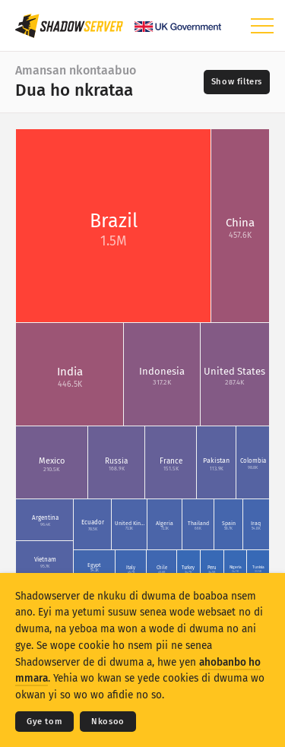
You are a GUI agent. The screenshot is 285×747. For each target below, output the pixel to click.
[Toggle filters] (237, 82)
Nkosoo (108, 721)
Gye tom (44, 721)
